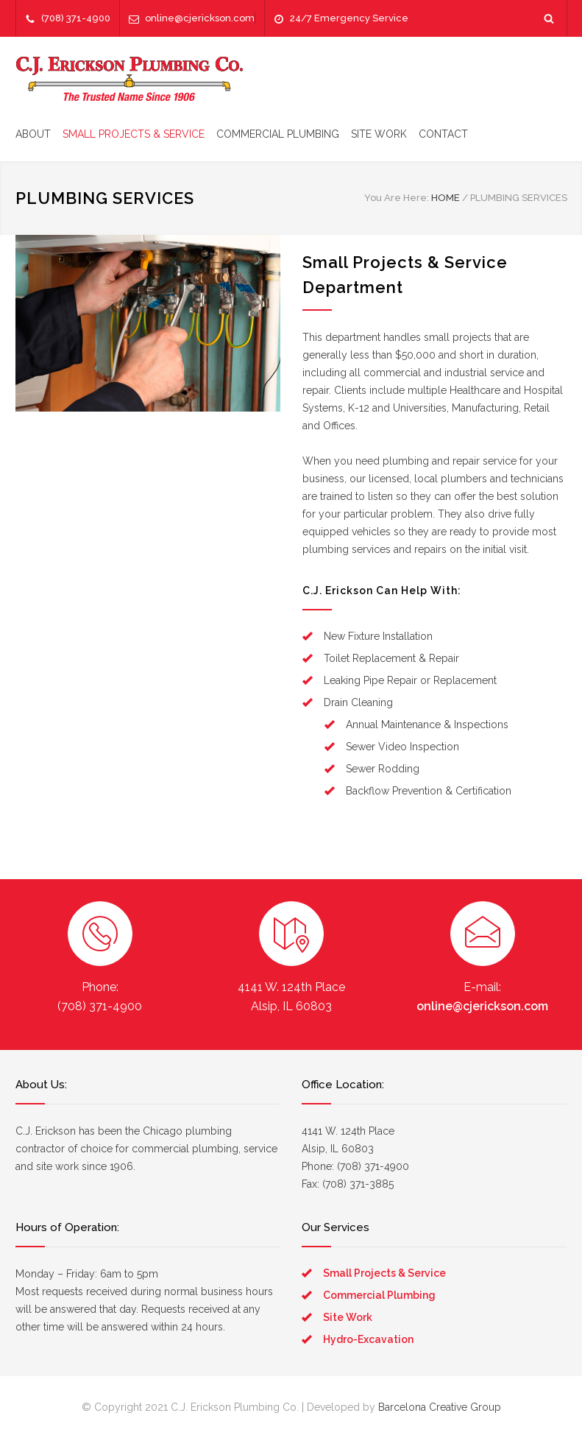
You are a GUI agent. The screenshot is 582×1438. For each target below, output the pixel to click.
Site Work (347, 1317)
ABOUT (33, 134)
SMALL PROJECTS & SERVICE (134, 134)
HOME (445, 197)
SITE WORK (379, 134)
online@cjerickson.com (200, 18)
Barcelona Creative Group (439, 1407)
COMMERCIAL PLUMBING (277, 134)
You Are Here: (396, 197)
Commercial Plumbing (379, 1295)
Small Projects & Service (384, 1273)
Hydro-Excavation (368, 1339)
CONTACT (443, 134)
